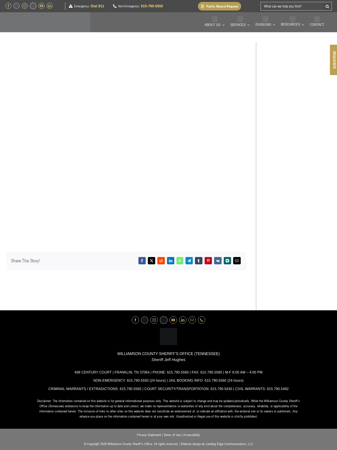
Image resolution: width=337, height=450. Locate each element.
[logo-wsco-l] (168, 329)
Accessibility (191, 435)
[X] (151, 260)
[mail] (192, 320)
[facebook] (8, 6)
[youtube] (41, 6)
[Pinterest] (208, 260)
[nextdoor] (33, 6)
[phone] (201, 320)
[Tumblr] (198, 260)
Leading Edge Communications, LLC (229, 444)
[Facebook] (142, 260)
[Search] (327, 6)
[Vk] (218, 260)
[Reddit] (161, 260)
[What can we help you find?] (291, 6)
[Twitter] (17, 6)
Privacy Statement (149, 435)
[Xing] (227, 260)
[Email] (237, 260)
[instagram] (25, 6)
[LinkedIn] (170, 260)
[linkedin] (50, 6)
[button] (219, 6)
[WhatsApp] (179, 260)
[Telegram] (189, 260)
